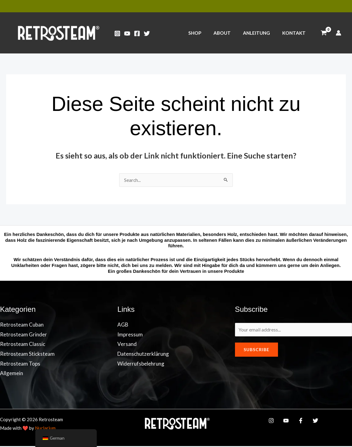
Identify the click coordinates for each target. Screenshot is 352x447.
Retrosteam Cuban (22, 325)
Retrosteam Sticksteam (27, 354)
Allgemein (11, 374)
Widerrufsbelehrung (140, 364)
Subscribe (256, 352)
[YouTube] (127, 33)
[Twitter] (147, 33)
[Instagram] (117, 33)
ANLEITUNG (261, 33)
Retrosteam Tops (20, 364)
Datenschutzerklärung (143, 354)
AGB (122, 325)
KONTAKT (295, 33)
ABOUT (229, 33)
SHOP (204, 33)
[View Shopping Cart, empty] (324, 33)
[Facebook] (137, 33)
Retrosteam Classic (22, 345)
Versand (127, 345)
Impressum (130, 335)
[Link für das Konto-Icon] (338, 33)
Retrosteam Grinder (23, 335)
